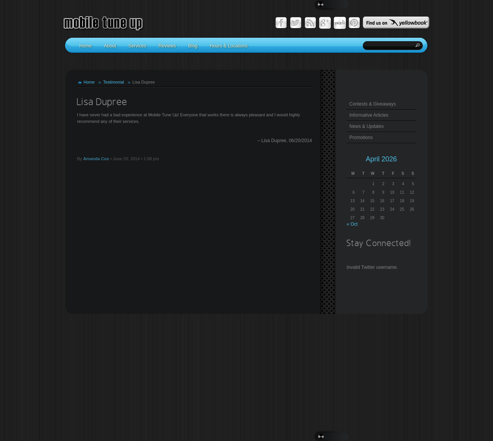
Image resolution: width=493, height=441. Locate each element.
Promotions (361, 137)
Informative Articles (368, 115)
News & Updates (366, 126)
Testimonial (113, 82)
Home (89, 82)
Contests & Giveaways (372, 104)
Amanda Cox (96, 158)
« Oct (352, 224)
